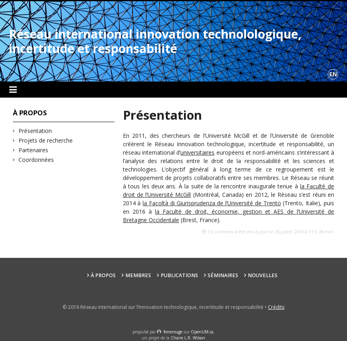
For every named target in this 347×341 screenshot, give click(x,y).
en (333, 74)
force (172, 332)
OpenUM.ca (202, 332)
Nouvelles (263, 275)
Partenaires (33, 150)
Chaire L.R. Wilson (188, 338)
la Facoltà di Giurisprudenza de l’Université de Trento (212, 203)
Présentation (35, 131)
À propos (103, 275)
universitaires (197, 152)
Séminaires (223, 275)
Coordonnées (36, 159)
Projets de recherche (46, 140)
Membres (138, 275)
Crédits (276, 307)
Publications (179, 275)
